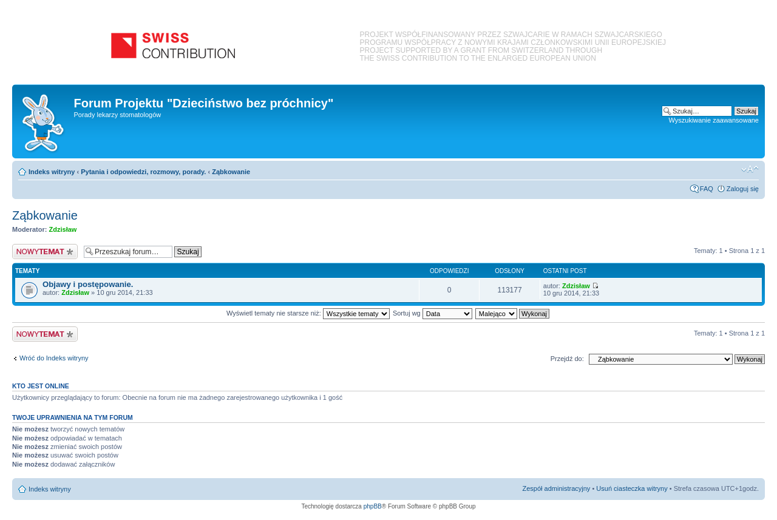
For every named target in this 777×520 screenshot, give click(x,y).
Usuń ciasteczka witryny (631, 488)
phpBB (373, 506)
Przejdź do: (567, 358)
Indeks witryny (52, 171)
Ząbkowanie (231, 171)
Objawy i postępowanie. (88, 284)
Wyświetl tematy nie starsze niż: (308, 313)
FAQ (706, 188)
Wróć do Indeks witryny (54, 358)
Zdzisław (63, 229)
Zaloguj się (743, 188)
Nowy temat (45, 251)
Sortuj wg (432, 313)
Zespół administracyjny (557, 488)
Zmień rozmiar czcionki (750, 169)
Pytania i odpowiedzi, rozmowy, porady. (143, 171)
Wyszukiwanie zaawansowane (714, 120)
